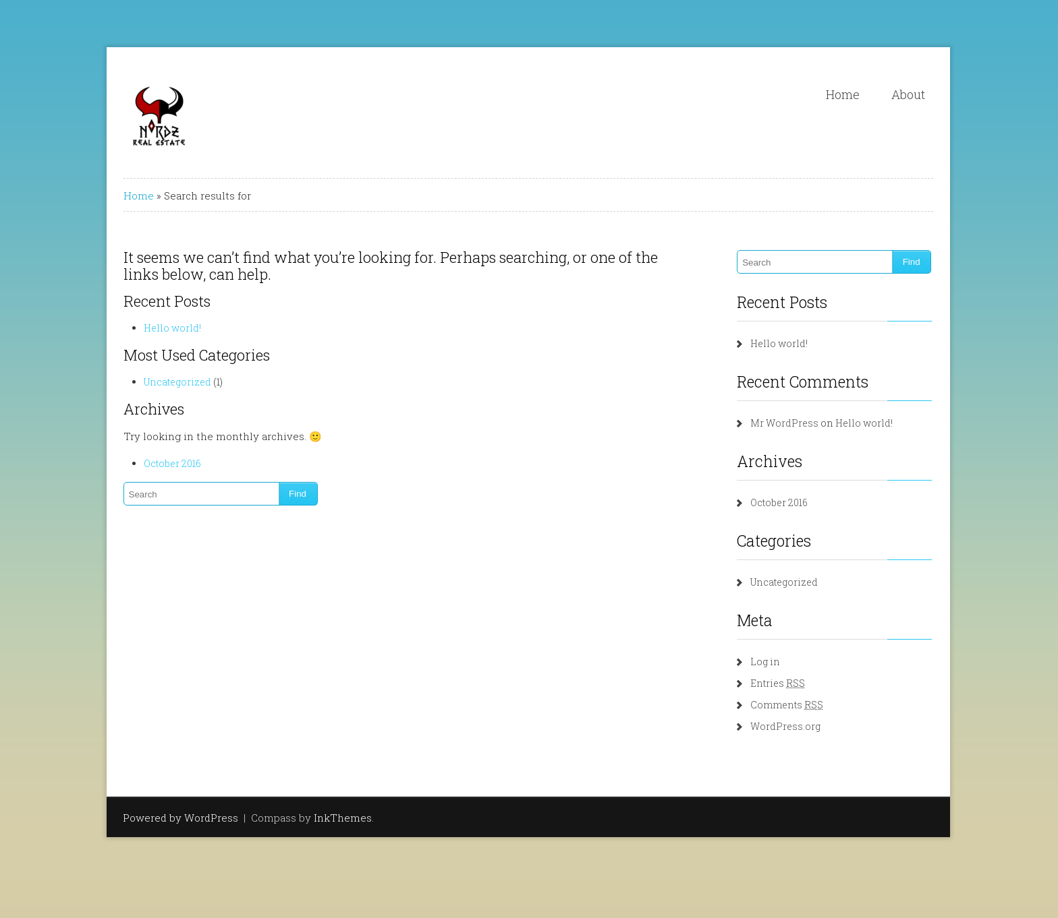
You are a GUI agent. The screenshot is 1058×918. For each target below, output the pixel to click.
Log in (765, 661)
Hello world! (172, 328)
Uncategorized (177, 381)
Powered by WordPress (180, 817)
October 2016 (172, 463)
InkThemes (343, 817)
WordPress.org (785, 726)
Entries (777, 683)
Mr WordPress (784, 423)
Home (843, 94)
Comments (786, 704)
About (908, 94)
